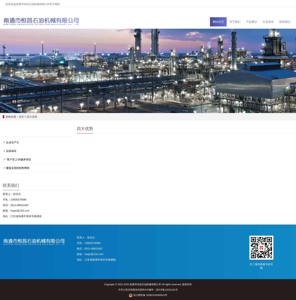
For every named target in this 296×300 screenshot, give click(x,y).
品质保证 (11, 150)
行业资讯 (268, 21)
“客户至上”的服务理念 (18, 159)
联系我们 (284, 21)
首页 (21, 116)
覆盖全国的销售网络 (17, 167)
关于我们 (234, 21)
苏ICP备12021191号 (167, 289)
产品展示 (251, 21)
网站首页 (218, 21)
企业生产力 (12, 142)
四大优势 (32, 116)
